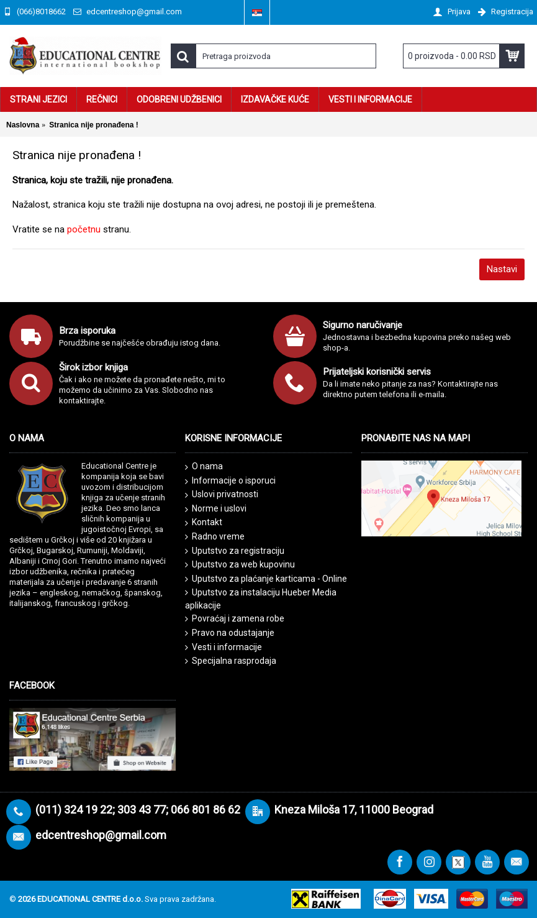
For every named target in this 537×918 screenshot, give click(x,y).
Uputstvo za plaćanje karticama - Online (266, 579)
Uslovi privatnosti (221, 494)
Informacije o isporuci (230, 481)
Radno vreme (215, 536)
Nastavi (502, 269)
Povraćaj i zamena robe (234, 618)
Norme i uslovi (215, 509)
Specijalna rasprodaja (230, 661)
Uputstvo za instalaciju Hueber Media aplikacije (260, 598)
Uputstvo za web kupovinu (240, 564)
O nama (204, 466)
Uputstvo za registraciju (234, 551)
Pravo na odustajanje (229, 633)
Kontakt (203, 522)
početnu (84, 229)
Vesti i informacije (223, 647)
